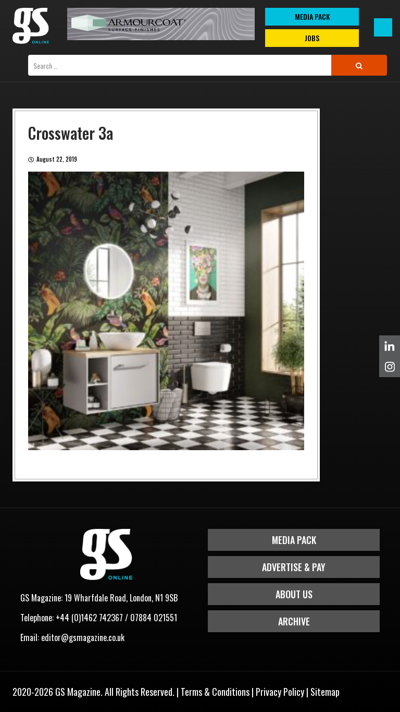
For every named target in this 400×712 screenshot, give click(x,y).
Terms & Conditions (215, 691)
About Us (294, 594)
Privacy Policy (280, 691)
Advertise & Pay (294, 567)
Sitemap (325, 691)
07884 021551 (153, 617)
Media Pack (294, 540)
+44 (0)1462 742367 (89, 617)
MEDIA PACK (312, 16)
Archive (294, 621)
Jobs (312, 37)
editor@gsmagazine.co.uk (82, 637)
